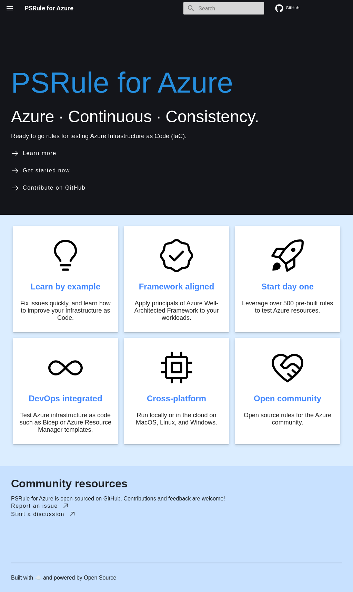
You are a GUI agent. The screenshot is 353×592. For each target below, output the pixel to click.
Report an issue (40, 506)
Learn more (34, 153)
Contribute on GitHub (48, 188)
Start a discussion (43, 514)
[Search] (223, 8)
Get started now (40, 170)
